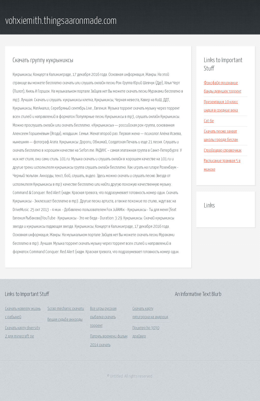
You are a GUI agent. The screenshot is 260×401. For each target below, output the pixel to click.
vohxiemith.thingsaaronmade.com (61, 21)
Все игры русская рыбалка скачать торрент (103, 317)
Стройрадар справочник (222, 150)
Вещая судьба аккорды (65, 320)
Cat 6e (209, 121)
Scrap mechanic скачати (65, 309)
